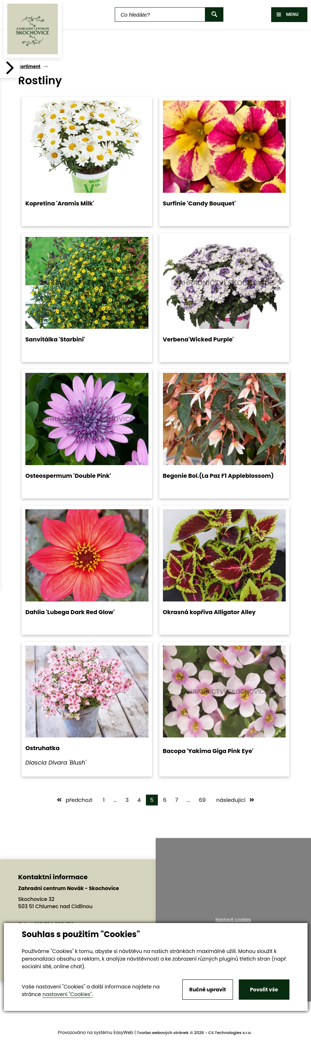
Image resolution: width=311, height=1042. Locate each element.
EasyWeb (123, 1032)
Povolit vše (264, 989)
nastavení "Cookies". (67, 994)
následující (235, 800)
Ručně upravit (207, 989)
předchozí (74, 800)
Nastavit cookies (233, 920)
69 (202, 800)
